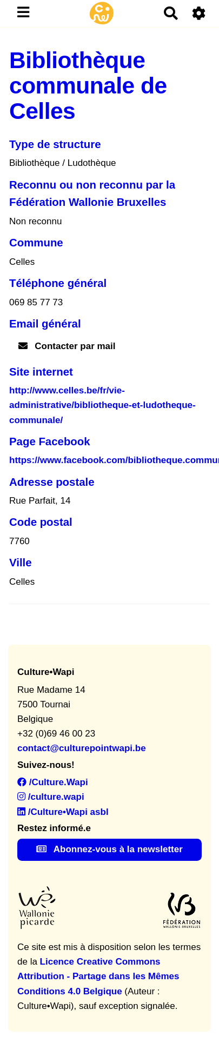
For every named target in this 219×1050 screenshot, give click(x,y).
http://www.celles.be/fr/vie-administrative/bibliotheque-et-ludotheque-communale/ (102, 405)
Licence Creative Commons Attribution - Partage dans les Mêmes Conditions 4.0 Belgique (98, 976)
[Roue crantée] (199, 13)
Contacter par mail (67, 346)
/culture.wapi (50, 797)
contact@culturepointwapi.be (81, 748)
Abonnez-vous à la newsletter (109, 849)
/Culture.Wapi (52, 782)
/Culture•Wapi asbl (63, 812)
